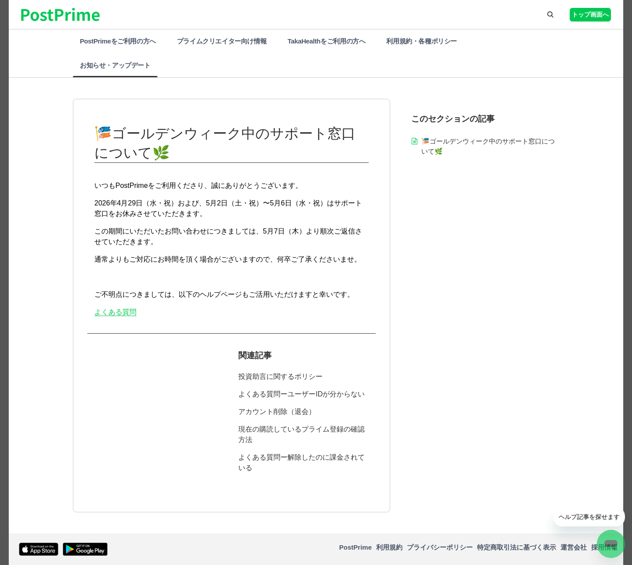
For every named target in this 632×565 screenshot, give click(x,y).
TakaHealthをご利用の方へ (326, 41)
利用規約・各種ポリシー (421, 41)
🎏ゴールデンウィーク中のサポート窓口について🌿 (488, 146)
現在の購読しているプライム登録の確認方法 (301, 434)
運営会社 (573, 547)
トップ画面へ (590, 14)
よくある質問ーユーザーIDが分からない (301, 394)
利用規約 (389, 547)
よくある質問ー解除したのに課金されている (301, 462)
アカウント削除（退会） (277, 411)
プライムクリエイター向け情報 (221, 41)
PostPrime (355, 547)
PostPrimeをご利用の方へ (118, 41)
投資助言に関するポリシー (280, 376)
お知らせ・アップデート (115, 65)
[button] (550, 14)
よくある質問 (115, 312)
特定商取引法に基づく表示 (516, 547)
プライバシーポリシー (440, 547)
